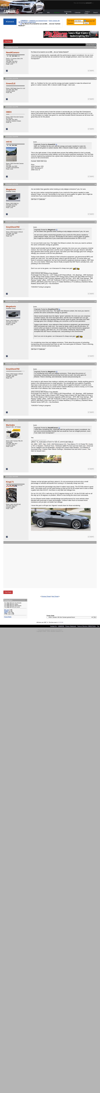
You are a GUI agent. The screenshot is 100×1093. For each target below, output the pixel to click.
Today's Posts (87, 12)
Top (98, 626)
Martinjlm (10, 425)
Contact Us (53, 626)
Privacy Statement (70, 626)
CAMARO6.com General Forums (38, 20)
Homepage (30, 12)
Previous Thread (46, 596)
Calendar (77, 12)
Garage (40, 12)
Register (57, 12)
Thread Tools (90, 44)
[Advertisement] (48, 565)
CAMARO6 (24, 20)
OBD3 (8, 112)
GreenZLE (10, 83)
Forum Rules (7, 616)
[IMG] (5, 612)
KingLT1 (10, 482)
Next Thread (55, 596)
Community (67, 12)
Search (95, 12)
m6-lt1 (9, 142)
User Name (71, 20)
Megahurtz (11, 189)
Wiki (48, 12)
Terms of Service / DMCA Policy (86, 626)
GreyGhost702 (12, 227)
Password (70, 23)
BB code (6, 610)
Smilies (6, 611)
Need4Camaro (12, 52)
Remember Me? (89, 21)
